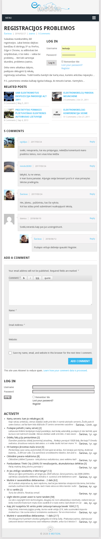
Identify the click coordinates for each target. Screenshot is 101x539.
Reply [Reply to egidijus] (92, 141)
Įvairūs (32, 33)
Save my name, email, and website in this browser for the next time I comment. (52, 353)
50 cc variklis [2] (15, 489)
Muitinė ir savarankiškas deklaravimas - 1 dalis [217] (33, 515)
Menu (8, 18)
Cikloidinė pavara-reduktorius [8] (23, 456)
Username (9, 387)
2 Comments (69, 100)
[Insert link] (37, 278)
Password (9, 391)
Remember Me (42, 397)
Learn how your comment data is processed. (65, 370)
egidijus (23, 142)
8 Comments (10, 120)
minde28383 (26, 166)
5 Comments (44, 33)
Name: (13, 310)
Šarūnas (8, 33)
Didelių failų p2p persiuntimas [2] (23, 437)
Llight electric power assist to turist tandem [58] (30, 497)
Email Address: (17, 324)
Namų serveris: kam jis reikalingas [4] (25, 418)
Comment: (15, 277)
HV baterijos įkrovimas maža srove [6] (25, 447)
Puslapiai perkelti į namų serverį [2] (24, 428)
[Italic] (30, 278)
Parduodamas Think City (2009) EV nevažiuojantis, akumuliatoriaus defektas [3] (47, 463)
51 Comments (69, 117)
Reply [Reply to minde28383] (92, 166)
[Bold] (24, 278)
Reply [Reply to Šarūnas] (92, 194)
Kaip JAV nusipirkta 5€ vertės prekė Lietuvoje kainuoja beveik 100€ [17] (43, 506)
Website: (13, 339)
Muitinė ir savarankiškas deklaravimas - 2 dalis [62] (32, 480)
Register (37, 404)
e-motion (54, 533)
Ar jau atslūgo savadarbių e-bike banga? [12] (29, 471)
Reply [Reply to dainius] (92, 218)
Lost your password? (43, 400)
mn (85, 503)
